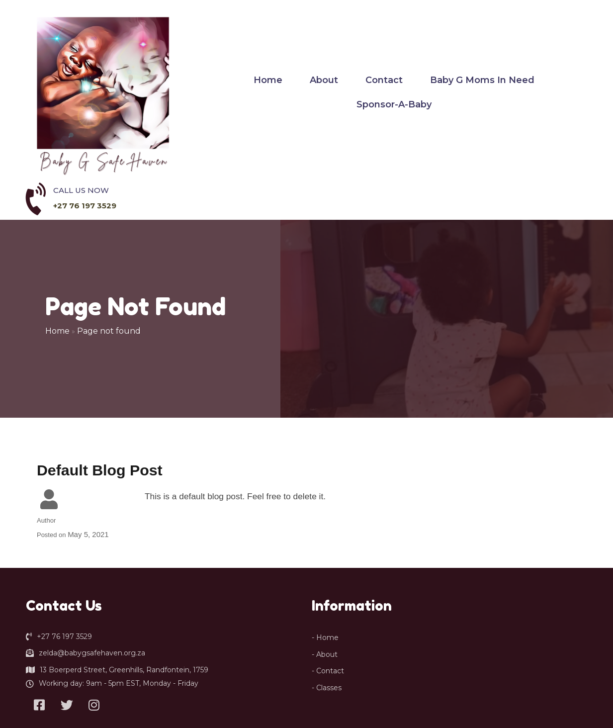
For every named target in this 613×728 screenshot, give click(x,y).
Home (58, 232)
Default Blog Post (100, 372)
